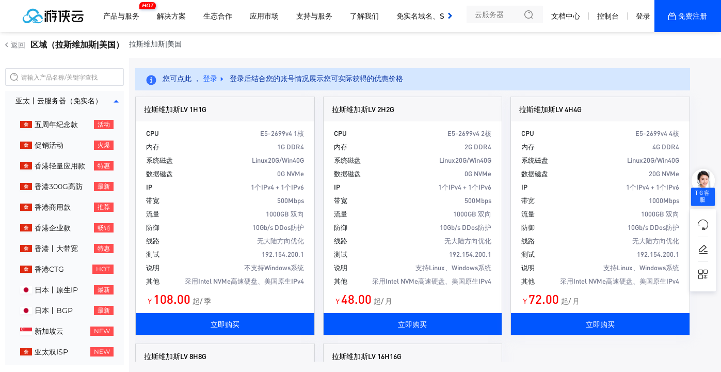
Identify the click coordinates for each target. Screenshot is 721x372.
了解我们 (364, 16)
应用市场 (264, 16)
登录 (643, 16)
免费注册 (692, 16)
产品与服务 (124, 12)
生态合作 (217, 16)
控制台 (608, 16)
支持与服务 (314, 16)
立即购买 (225, 324)
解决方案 (171, 16)
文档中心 (565, 16)
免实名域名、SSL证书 (432, 16)
